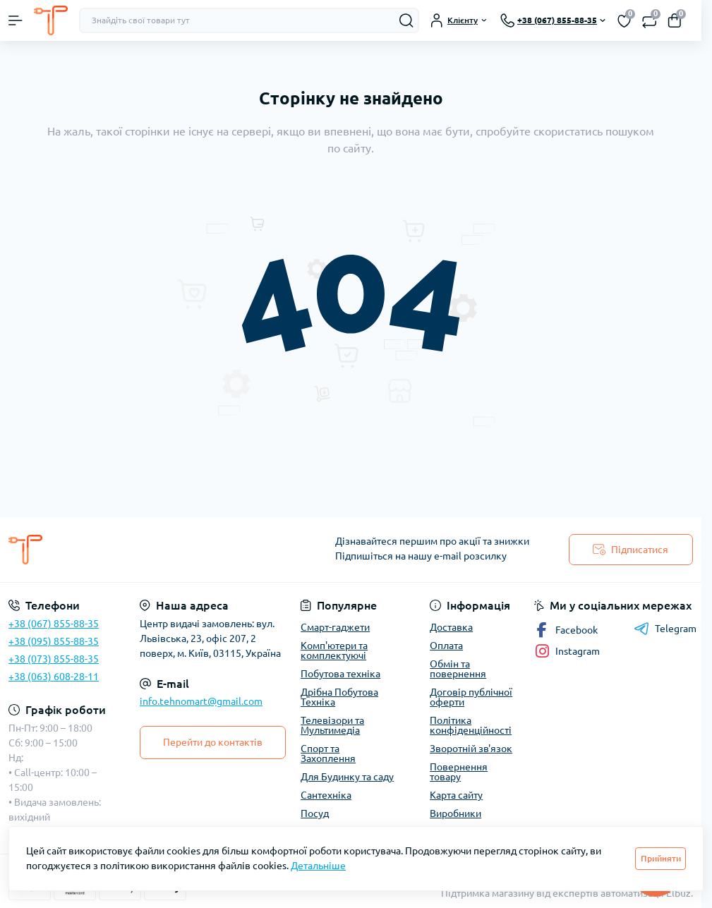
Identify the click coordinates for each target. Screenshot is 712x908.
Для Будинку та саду (347, 776)
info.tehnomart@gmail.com (201, 701)
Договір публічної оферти (471, 697)
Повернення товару (459, 771)
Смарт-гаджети (335, 627)
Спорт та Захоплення (328, 753)
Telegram (665, 628)
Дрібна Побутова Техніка (339, 697)
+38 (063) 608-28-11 (53, 676)
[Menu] (15, 20)
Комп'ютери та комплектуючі (334, 650)
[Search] (406, 20)
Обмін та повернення (458, 668)
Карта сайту (456, 795)
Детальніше (318, 865)
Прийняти (661, 858)
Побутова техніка (340, 673)
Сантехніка (326, 795)
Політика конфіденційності (471, 725)
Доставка (451, 627)
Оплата (446, 645)
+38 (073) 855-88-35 (53, 659)
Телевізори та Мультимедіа (332, 725)
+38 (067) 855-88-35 (53, 623)
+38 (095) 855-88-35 (53, 641)
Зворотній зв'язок (471, 748)
